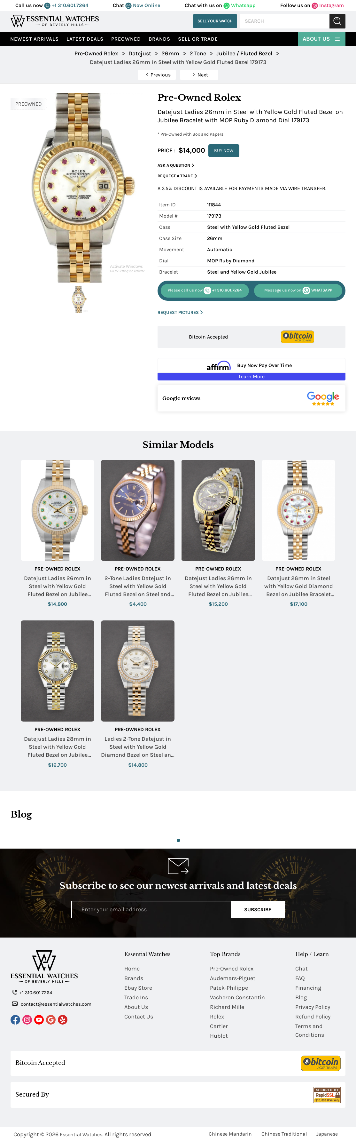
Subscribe (257, 909)
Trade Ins (136, 997)
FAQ (300, 978)
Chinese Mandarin (230, 1134)
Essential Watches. (81, 1134)
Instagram (328, 5)
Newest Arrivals (34, 39)
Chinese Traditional (284, 1134)
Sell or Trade (198, 39)
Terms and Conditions (309, 1030)
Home (132, 968)
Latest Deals (85, 39)
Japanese (327, 1134)
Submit (337, 21)
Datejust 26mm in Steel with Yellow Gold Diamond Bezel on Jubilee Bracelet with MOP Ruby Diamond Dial (298, 587)
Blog (301, 997)
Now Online (142, 5)
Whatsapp (239, 5)
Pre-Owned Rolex (58, 569)
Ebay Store (138, 987)
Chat (301, 968)
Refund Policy (312, 1016)
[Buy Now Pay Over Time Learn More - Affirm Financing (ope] (251, 369)
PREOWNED (28, 104)
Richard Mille (227, 1006)
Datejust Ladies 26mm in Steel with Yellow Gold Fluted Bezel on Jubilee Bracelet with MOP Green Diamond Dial (57, 587)
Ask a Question (176, 165)
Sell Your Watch (215, 21)
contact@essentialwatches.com (51, 1004)
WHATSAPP (298, 290)
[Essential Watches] (55, 21)
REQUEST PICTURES (180, 312)
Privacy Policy (312, 1006)
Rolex (217, 1016)
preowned (126, 39)
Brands (159, 39)
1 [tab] (178, 840)
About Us (322, 38)
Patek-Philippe (229, 987)
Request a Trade (177, 176)
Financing (308, 987)
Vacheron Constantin (237, 997)
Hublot (219, 1035)
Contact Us (138, 1016)
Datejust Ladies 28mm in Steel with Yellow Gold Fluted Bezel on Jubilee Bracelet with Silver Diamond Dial (57, 747)
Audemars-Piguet (232, 978)
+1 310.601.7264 (66, 5)
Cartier (219, 1026)
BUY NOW (224, 150)
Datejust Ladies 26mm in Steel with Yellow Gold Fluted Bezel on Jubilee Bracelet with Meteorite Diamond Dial (218, 587)
